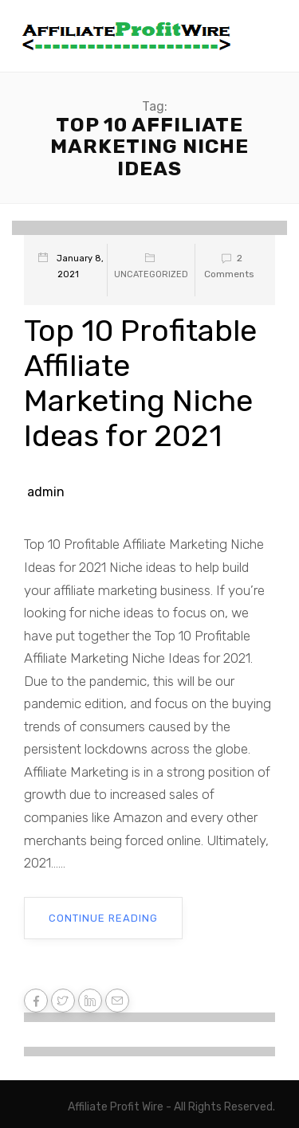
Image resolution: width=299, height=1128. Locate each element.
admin (46, 491)
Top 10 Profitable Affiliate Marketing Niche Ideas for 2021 (140, 383)
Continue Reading (103, 918)
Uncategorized (151, 274)
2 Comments (229, 266)
